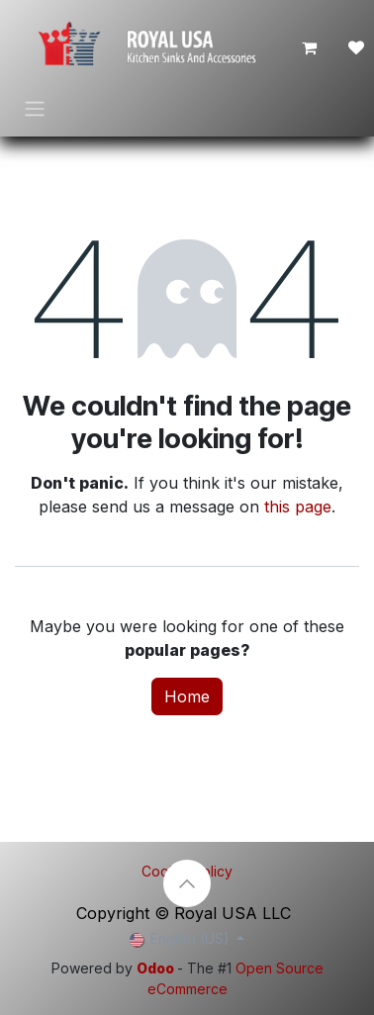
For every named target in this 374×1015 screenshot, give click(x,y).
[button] (187, 883)
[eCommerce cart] (308, 47)
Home (187, 696)
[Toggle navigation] (34, 108)
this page (297, 506)
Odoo (157, 968)
